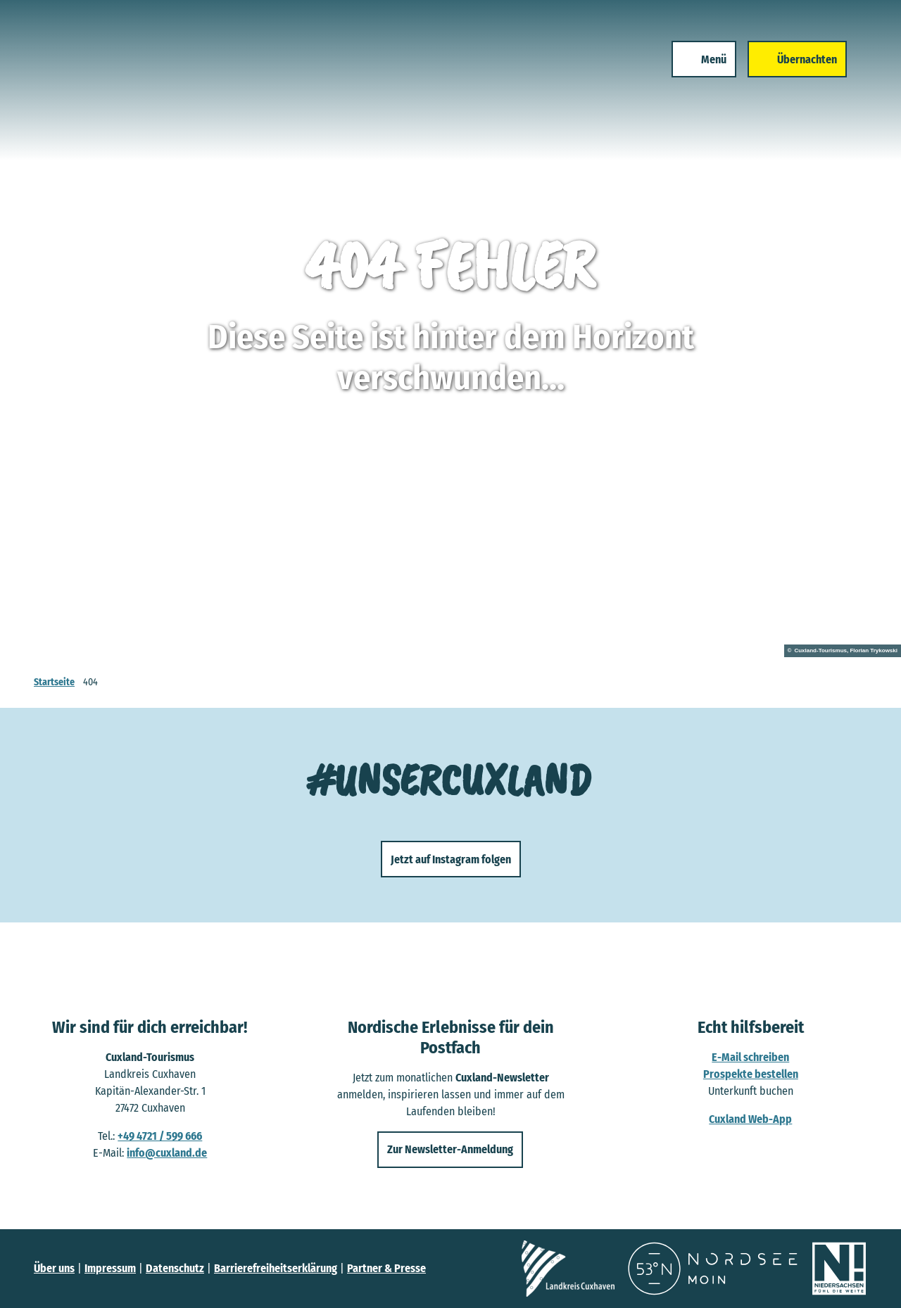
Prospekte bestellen (750, 1074)
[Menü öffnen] (701, 62)
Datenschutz (175, 1268)
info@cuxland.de (167, 1153)
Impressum (110, 1268)
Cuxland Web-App (751, 1119)
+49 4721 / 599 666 (160, 1136)
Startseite (54, 682)
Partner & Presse (386, 1268)
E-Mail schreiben (751, 1057)
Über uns (54, 1268)
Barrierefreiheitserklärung (275, 1268)
